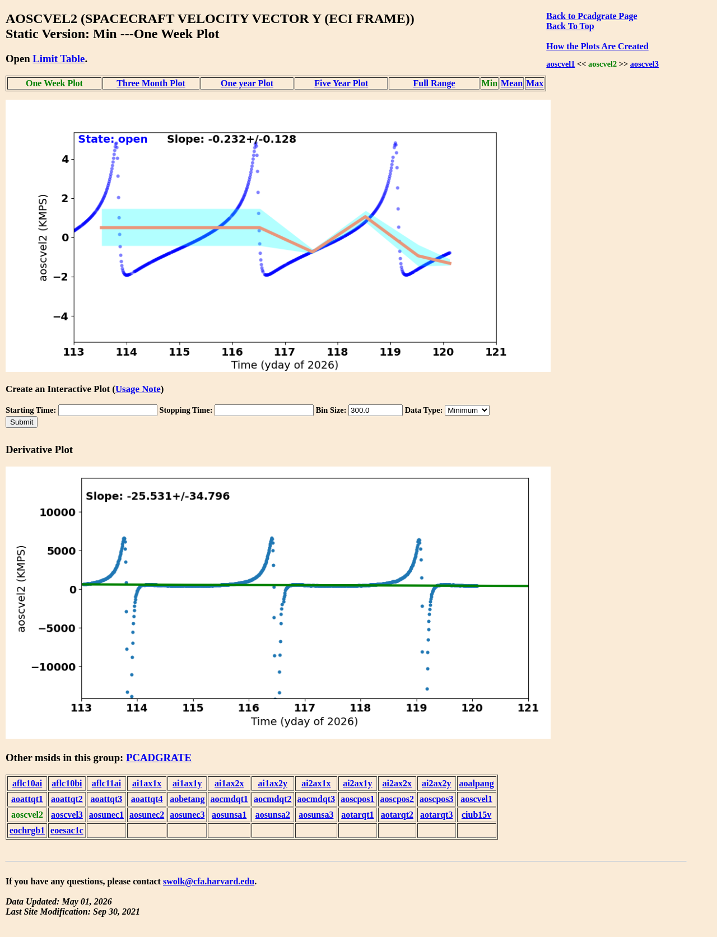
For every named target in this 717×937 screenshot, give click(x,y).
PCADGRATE (159, 757)
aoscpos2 (397, 799)
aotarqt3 (436, 814)
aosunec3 (187, 814)
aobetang (187, 799)
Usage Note (138, 389)
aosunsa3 (316, 814)
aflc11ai (106, 783)
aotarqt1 (357, 814)
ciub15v (476, 814)
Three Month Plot (151, 83)
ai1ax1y (187, 783)
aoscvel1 (560, 63)
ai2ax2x (397, 783)
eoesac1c (66, 830)
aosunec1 (106, 814)
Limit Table (58, 58)
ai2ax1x (315, 783)
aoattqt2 (67, 799)
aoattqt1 (27, 799)
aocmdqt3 (316, 799)
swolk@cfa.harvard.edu (208, 881)
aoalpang (476, 783)
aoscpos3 (436, 799)
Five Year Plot (341, 83)
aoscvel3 (644, 63)
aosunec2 (146, 814)
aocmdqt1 (229, 799)
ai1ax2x (229, 783)
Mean (512, 83)
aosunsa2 (272, 814)
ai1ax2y (272, 783)
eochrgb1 (27, 830)
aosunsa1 (229, 814)
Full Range (434, 83)
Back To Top (570, 26)
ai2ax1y (357, 783)
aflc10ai (27, 783)
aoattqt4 (147, 799)
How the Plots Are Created (597, 46)
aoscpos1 (357, 799)
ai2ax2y (436, 783)
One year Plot (247, 83)
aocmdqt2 (273, 799)
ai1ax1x (146, 783)
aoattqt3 (106, 799)
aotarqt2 (397, 814)
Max (534, 83)
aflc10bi (67, 783)
